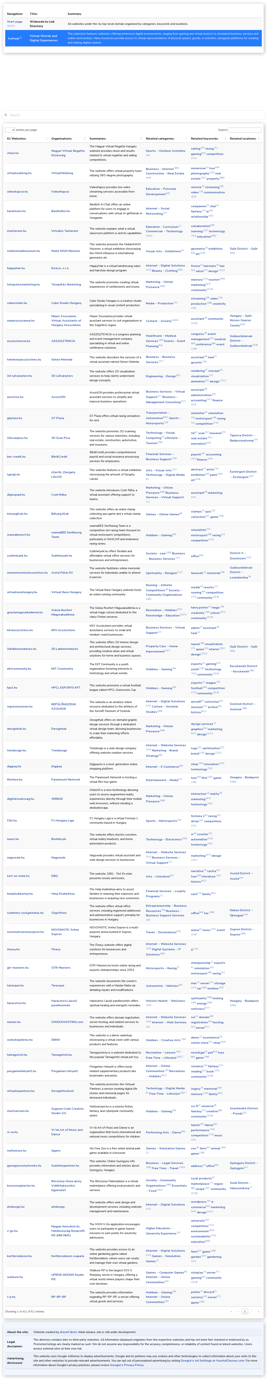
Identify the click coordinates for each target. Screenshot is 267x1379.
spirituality (201, 998)
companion (200, 206)
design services (203, 724)
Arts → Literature (160, 876)
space (202, 649)
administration (203, 395)
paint (216, 475)
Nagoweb (58, 858)
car (202, 988)
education (206, 237)
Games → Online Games (164, 514)
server (206, 983)
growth (199, 363)
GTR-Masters (60, 968)
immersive (199, 168)
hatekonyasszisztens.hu (24, 360)
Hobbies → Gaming (161, 535)
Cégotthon (59, 913)
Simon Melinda (61, 360)
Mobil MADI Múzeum (65, 251)
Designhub (59, 729)
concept (215, 371)
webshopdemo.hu (20, 1040)
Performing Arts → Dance (165, 1132)
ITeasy (55, 949)
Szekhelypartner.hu (65, 1166)
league (213, 683)
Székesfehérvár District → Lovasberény (241, 572)
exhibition (200, 475)
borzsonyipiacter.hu (21, 1186)
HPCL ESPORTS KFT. (66, 688)
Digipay (56, 766)
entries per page (26, 130)
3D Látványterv (62, 376)
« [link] (231, 1311)
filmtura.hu (14, 780)
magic (218, 608)
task (212, 357)
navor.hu (13, 839)
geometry (199, 249)
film (207, 778)
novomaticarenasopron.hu (25, 932)
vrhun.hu (13, 153)
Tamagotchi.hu (61, 1055)
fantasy (198, 211)
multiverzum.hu (18, 1111)
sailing (198, 149)
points (197, 1292)
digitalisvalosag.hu (20, 799)
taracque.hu (15, 985)
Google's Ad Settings (196, 1361)
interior (217, 649)
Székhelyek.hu (61, 556)
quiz (210, 512)
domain (206, 1017)
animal (218, 1148)
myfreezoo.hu (16, 1151)
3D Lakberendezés (64, 649)
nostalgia (199, 1053)
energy (204, 1003)
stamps (198, 512)
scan (203, 433)
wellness (200, 1009)
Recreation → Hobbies (164, 610)
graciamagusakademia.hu (25, 612)
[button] (46, 138)
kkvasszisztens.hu (20, 630)
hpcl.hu (12, 688)
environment (202, 1231)
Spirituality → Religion (164, 573)
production (201, 304)
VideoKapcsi (60, 192)
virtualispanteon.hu (20, 1091)
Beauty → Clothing (167, 271)
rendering (199, 371)
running (198, 593)
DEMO (55, 1040)
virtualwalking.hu (19, 173)
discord (210, 1292)
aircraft (197, 702)
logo (196, 748)
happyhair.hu (16, 268)
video (197, 192)
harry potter (201, 608)
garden (198, 1257)
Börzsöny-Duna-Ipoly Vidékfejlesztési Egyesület (66, 1185)
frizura (197, 266)
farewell (198, 573)
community (202, 290)
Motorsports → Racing (162, 968)
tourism (217, 280)
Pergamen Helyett (64, 1071)
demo (196, 1038)
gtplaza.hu (14, 418)
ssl (194, 1017)
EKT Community (62, 669)
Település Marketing (66, 284)
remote (197, 187)
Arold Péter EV (62, 573)
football (199, 688)
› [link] (251, 1311)
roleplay (198, 1273)
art (200, 254)
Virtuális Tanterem (64, 231)
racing (211, 149)
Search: (223, 130)
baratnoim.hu (16, 211)
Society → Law (158, 553)
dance (211, 1125)
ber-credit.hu (16, 457)
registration (201, 1022)
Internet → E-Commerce (164, 767)
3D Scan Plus (60, 438)
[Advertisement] (133, 82)
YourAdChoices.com (230, 1361)
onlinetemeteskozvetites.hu (27, 573)
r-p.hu (11, 1297)
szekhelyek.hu (17, 556)
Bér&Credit (59, 457)
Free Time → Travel (168, 1168)
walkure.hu (15, 1277)
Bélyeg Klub (60, 514)
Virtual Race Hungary (66, 592)
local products (203, 1178)
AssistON (58, 397)
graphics (199, 729)
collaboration (202, 226)
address (198, 1166)
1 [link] (244, 1311)
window (215, 988)
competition (207, 424)
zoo (195, 1148)
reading (198, 1071)
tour (214, 168)
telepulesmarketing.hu (23, 284)
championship (202, 963)
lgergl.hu (13, 474)
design (216, 271)
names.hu (14, 1022)
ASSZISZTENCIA (63, 341)
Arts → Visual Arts (161, 470)
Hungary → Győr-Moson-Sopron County (241, 321)
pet (212, 1053)
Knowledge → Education (166, 616)
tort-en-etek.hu (18, 876)
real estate (201, 438)
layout (197, 644)
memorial (216, 573)
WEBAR (57, 799)
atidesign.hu (15, 1207)
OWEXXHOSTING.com (67, 1022)
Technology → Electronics (166, 839)
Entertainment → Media (164, 780)
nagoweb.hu (15, 858)
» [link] (258, 1311)
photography (203, 173)
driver (197, 821)
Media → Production (161, 303)
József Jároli (68, 1332)
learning (199, 231)
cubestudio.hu (17, 303)
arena (196, 930)
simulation (200, 530)
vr (193, 834)
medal (197, 587)
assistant (199, 319)
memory (199, 280)
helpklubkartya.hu (20, 894)
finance (204, 460)
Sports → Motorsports (163, 821)
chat (214, 206)
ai (209, 211)
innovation (201, 444)
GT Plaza (57, 418)
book (213, 1071)
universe (209, 1106)
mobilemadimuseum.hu (23, 251)
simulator (199, 413)
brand (198, 754)
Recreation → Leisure (163, 1053)
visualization (202, 376)
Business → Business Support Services (165, 915)
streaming (214, 187)
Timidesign (59, 750)
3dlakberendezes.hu (21, 649)
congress (199, 334)
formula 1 (199, 816)
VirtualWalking (62, 173)
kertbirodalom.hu (19, 1256)
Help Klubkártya (63, 894)
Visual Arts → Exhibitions (165, 251)
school (217, 613)
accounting (201, 400)
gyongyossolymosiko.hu (24, 1166)
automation (202, 839)
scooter (204, 834)
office (197, 556)
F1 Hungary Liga (62, 821)
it (194, 950)
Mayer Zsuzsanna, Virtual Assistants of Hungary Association (66, 320)
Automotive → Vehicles (164, 986)
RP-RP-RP (58, 1297)
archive (215, 707)
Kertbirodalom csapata (67, 1256)
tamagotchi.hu (17, 1055)
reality (216, 794)
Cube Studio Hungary (66, 303)
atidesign (58, 1207)
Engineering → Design (163, 376)
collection (200, 517)
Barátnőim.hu (60, 211)
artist (212, 469)
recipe (203, 1189)
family (209, 894)
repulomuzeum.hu (19, 707)
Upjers (56, 1151)
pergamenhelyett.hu (21, 1071)
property (216, 179)
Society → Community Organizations (164, 594)
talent (197, 1125)
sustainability (203, 1236)
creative (214, 1111)
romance (199, 1066)
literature (211, 876)
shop (197, 764)
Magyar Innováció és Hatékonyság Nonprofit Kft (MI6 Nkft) (68, 1230)
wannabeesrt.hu (18, 535)
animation (200, 381)
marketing (201, 285)
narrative (198, 871)
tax (209, 913)
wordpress (201, 1202)
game (217, 517)
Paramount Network (65, 780)
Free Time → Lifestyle (164, 1058)
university (200, 1221)
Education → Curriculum (163, 227)
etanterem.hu (16, 231)
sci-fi (196, 1106)
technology (201, 769)
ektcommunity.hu (19, 669)
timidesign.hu (16, 750)
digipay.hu (14, 766)
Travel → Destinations (163, 932)
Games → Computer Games (166, 1273)
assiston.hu (15, 397)
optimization (213, 748)
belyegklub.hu (17, 514)
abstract (198, 469)
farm (205, 1148)
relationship (202, 217)
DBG (54, 876)
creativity (200, 613)
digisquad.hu (16, 495)
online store (201, 1043)
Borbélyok (58, 839)
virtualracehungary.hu (22, 592)
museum (218, 433)
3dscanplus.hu (17, 438)
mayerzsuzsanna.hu (20, 321)
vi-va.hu (12, 1132)
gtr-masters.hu (18, 968)
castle (213, 871)
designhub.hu (16, 729)
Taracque (57, 985)
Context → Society (162, 321)
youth (197, 669)
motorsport (206, 418)
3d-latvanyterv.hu (19, 376)
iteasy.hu (13, 949)
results (211, 587)
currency (199, 1297)
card (196, 894)
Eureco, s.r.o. (60, 268)
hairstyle (211, 266)
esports (198, 664)
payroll (198, 454)
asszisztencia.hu (18, 341)
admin (196, 628)
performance (203, 1130)
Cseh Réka (59, 495)
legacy (197, 1089)
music (209, 930)
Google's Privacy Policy (127, 1365)
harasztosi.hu (16, 1003)
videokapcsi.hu (17, 192)
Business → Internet (162, 169)
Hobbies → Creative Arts (166, 1040)
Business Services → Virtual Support (165, 497)
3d (194, 433)
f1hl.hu (12, 821)
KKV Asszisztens (63, 630)
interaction (200, 794)
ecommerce (212, 1038)
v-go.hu (12, 1231)
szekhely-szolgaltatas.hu (25, 913)
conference (206, 344)
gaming (198, 154)
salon (202, 271)
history (198, 712)
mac (195, 983)
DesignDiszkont (62, 1091)
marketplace (202, 1184)
